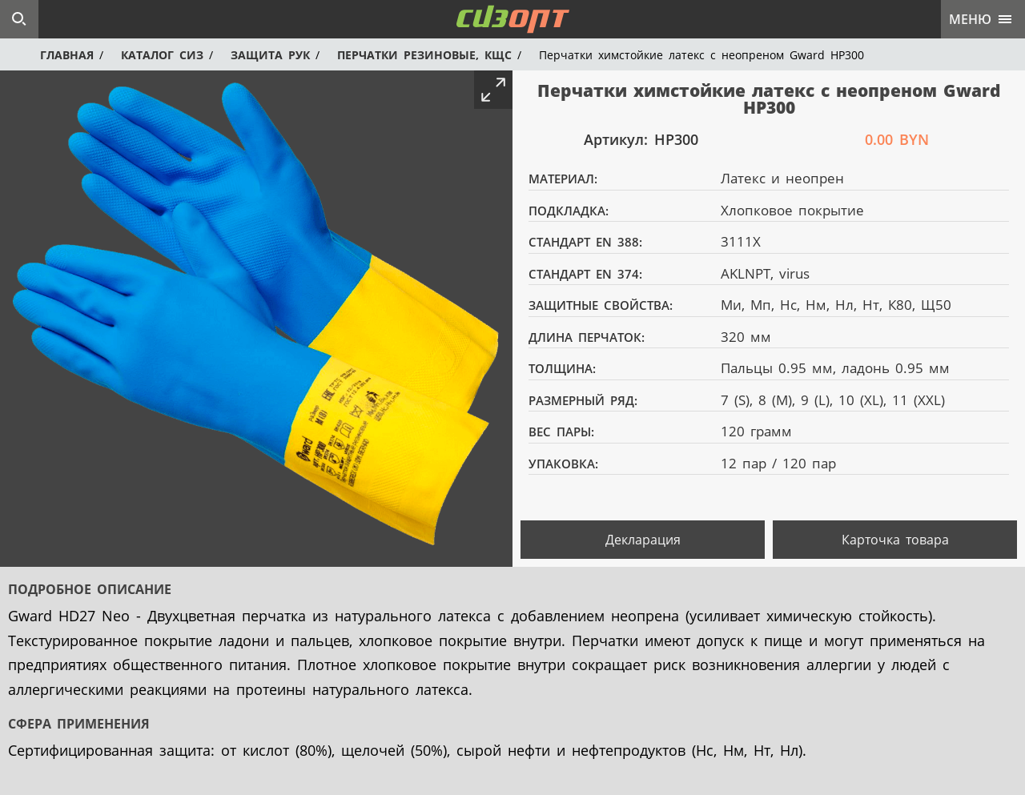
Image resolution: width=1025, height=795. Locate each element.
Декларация (643, 539)
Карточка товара (895, 539)
